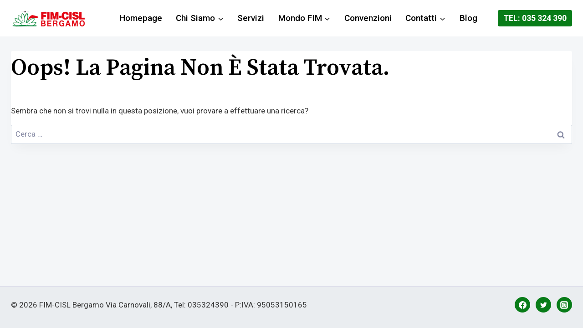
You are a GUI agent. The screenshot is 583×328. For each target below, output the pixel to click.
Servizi (250, 18)
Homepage (140, 18)
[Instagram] (564, 305)
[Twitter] (543, 305)
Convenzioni (368, 18)
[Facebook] (522, 305)
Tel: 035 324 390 (535, 18)
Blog (468, 18)
